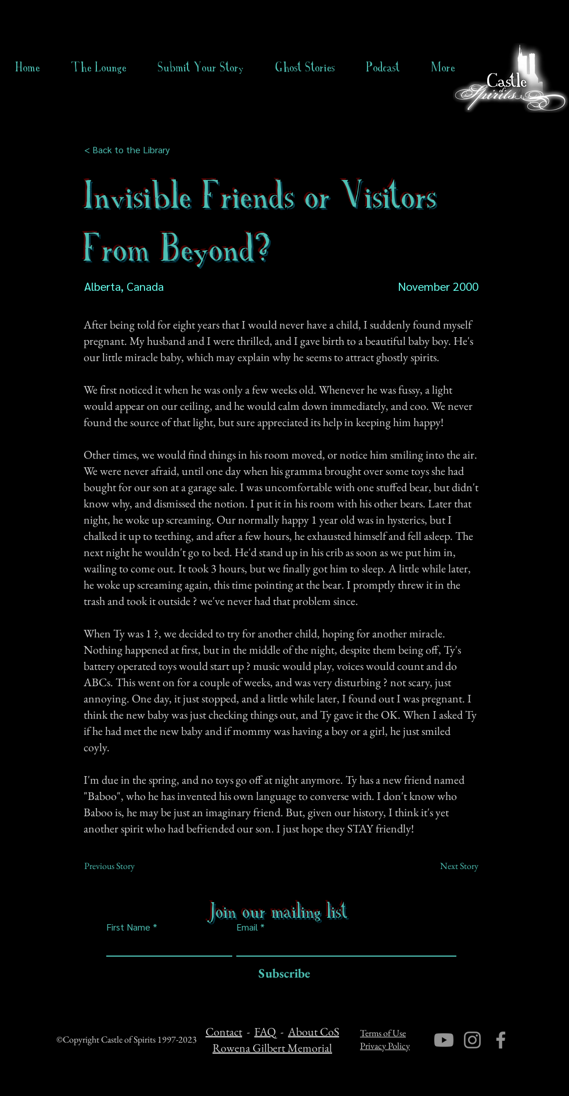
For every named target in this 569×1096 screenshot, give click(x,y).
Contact (224, 1031)
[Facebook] (500, 1040)
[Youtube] (444, 1040)
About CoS (313, 1031)
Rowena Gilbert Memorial (272, 1047)
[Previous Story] (122, 866)
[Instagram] (472, 1040)
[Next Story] (449, 866)
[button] (305, 67)
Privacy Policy (385, 1046)
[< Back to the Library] (130, 149)
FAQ (265, 1031)
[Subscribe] (281, 973)
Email (247, 927)
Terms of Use (383, 1033)
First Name (128, 927)
